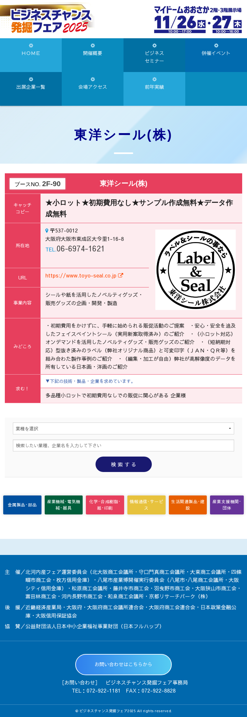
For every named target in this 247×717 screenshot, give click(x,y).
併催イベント (216, 49)
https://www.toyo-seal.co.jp (84, 275)
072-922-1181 (104, 690)
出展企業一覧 (30, 83)
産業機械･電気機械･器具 (63, 505)
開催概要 (92, 49)
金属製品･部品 (22, 505)
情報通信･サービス (146, 505)
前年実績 (154, 83)
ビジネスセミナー (154, 53)
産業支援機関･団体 (227, 505)
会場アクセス (92, 83)
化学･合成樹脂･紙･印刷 (105, 505)
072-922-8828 (159, 690)
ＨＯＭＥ (31, 49)
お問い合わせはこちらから (123, 664)
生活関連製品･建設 (188, 505)
